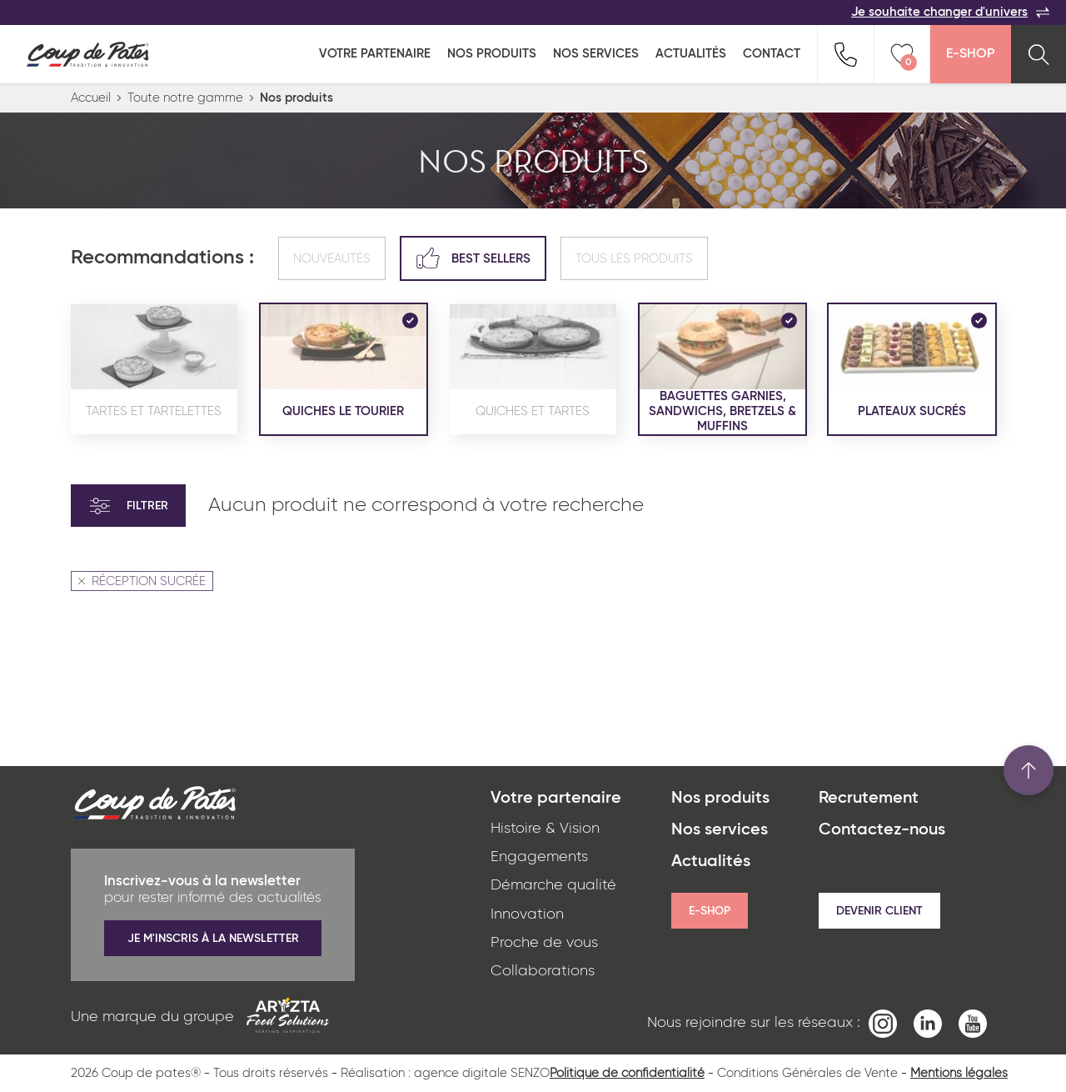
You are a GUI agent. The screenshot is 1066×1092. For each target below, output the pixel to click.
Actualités (690, 54)
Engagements (539, 856)
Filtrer (128, 506)
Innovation (527, 914)
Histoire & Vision (545, 828)
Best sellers (473, 258)
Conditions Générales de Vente (807, 1073)
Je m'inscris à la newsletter (213, 938)
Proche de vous (544, 942)
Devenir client (879, 911)
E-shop (709, 911)
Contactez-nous (882, 830)
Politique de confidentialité (627, 1073)
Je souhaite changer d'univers (950, 12)
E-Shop (970, 54)
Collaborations (543, 971)
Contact (771, 54)
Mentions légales (959, 1073)
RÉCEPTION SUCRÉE (142, 581)
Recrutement (869, 798)
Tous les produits (634, 259)
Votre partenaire (375, 54)
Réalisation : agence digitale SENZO (445, 1073)
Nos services (596, 54)
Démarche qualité (553, 885)
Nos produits (491, 54)
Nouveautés (332, 259)
